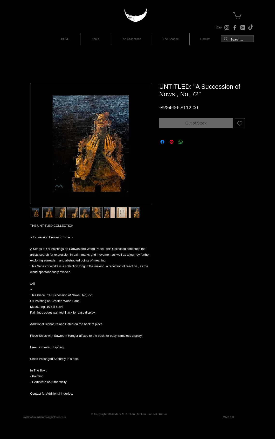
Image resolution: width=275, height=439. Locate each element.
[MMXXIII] (228, 417)
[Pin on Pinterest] (171, 142)
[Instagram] (227, 27)
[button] (237, 15)
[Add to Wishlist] (240, 123)
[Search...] (236, 39)
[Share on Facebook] (162, 142)
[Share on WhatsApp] (181, 142)
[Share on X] (190, 142)
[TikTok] (251, 27)
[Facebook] (235, 27)
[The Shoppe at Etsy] (219, 27)
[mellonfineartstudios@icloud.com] (44, 417)
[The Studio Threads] (243, 27)
